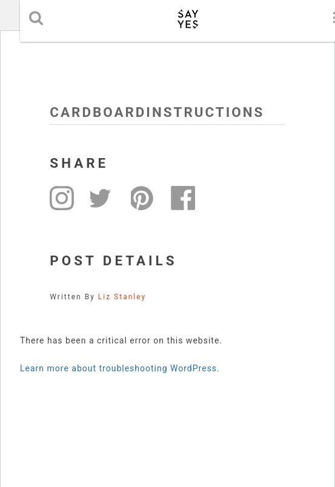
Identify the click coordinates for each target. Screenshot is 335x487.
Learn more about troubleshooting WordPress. (120, 368)
